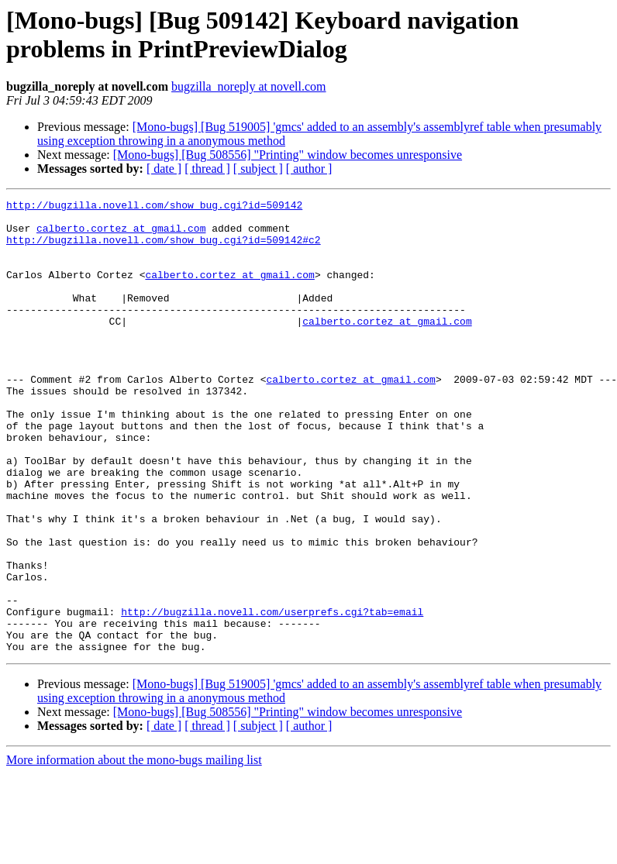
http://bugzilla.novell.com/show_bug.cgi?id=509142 (154, 207)
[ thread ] (207, 168)
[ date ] (163, 168)
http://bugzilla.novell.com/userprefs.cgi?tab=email (272, 695)
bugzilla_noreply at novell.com (248, 86)
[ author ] (309, 168)
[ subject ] (258, 168)
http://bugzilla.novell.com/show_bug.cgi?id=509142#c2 (163, 249)
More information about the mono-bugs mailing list (134, 850)
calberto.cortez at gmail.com (120, 235)
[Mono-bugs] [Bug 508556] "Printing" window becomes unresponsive (287, 154)
